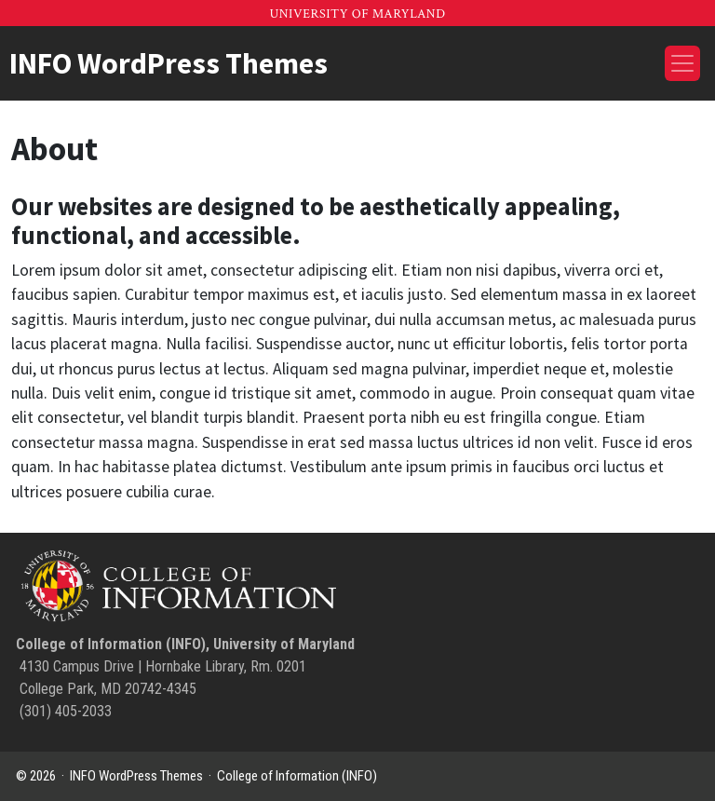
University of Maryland (357, 14)
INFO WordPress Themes (168, 63)
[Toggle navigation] (682, 63)
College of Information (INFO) (297, 775)
